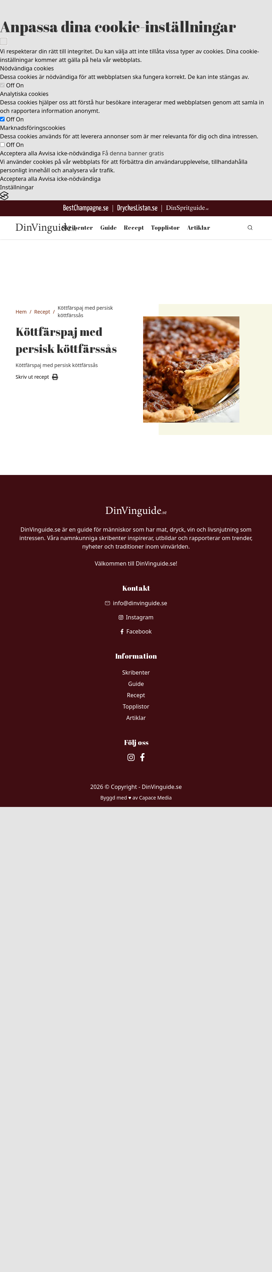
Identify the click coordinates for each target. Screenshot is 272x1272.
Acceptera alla (18, 153)
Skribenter (77, 227)
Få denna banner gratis (133, 153)
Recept (134, 227)
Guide (108, 227)
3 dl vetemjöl (47, 526)
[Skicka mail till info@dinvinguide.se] (136, 1068)
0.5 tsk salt (44, 752)
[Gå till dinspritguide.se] (187, 208)
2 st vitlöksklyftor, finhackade (47, 650)
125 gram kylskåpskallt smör (46, 547)
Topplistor (165, 227)
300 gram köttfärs (43, 695)
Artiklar (198, 227)
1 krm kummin (49, 799)
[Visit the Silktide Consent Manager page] (136, 195)
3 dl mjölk (43, 894)
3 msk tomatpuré (44, 715)
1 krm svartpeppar (46, 769)
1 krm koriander (50, 846)
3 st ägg (41, 881)
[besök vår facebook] (136, 1096)
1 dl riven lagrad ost (50, 911)
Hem (21, 311)
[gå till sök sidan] (250, 227)
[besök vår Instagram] (136, 1082)
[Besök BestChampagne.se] (85, 208)
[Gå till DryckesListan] (137, 208)
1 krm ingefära (49, 786)
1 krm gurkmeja (50, 833)
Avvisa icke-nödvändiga (70, 153)
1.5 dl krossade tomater (49, 736)
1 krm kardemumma (48, 816)
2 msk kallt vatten (44, 571)
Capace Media (155, 1262)
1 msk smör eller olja (45, 674)
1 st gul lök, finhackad (45, 626)
